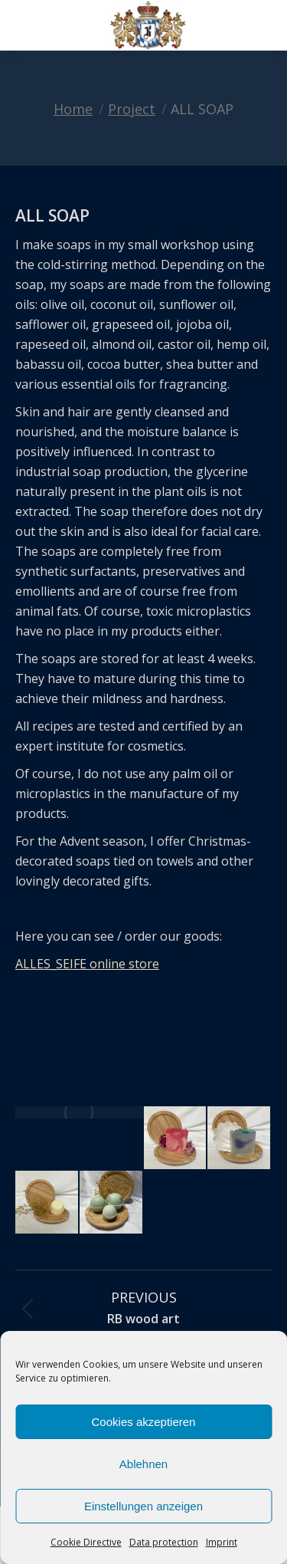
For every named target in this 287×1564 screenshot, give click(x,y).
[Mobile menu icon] (24, 25)
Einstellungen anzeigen (143, 1506)
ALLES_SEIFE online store (87, 963)
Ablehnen (143, 1463)
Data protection (163, 1542)
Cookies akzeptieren (144, 1421)
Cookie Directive (86, 1542)
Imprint (221, 1542)
